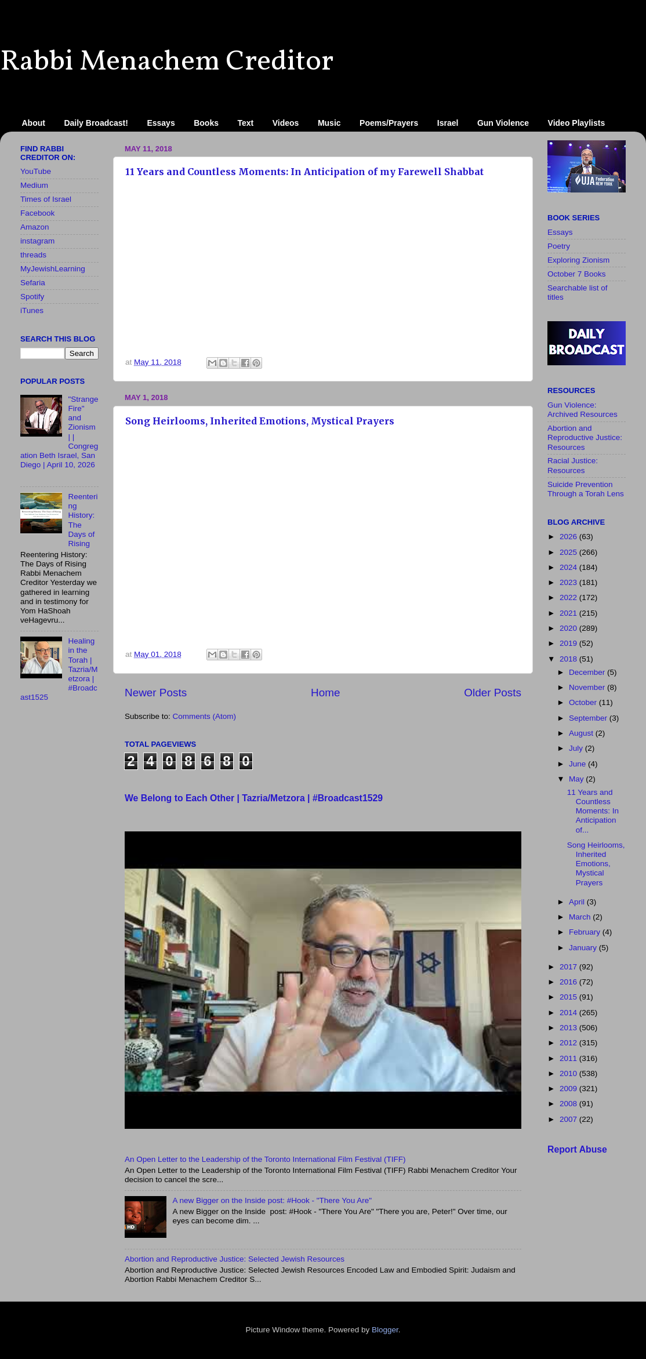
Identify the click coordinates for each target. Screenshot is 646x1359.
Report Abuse (577, 1149)
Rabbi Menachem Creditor (166, 62)
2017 (569, 966)
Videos (286, 123)
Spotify (32, 296)
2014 (569, 1012)
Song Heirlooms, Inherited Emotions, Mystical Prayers (259, 421)
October (584, 702)
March (581, 917)
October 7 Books (576, 274)
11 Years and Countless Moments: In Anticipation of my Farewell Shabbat (304, 171)
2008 (569, 1103)
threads (33, 254)
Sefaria (32, 282)
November (588, 687)
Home (325, 692)
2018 (569, 659)
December (588, 672)
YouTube (35, 171)
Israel (448, 123)
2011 (569, 1058)
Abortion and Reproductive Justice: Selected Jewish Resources (234, 1259)
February (586, 932)
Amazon (34, 227)
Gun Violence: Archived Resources (582, 410)
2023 (569, 582)
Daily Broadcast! (96, 123)
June (578, 764)
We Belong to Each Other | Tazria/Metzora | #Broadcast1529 (254, 798)
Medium (34, 185)
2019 (569, 643)
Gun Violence (503, 123)
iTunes (31, 310)
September (589, 718)
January (584, 947)
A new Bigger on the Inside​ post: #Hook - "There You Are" (272, 1200)
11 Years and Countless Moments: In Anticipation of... (593, 811)
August (582, 733)
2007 (569, 1119)
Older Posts (492, 692)
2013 (569, 1027)
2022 (569, 597)
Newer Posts (156, 692)
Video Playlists (576, 123)
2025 (569, 552)
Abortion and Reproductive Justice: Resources (584, 437)
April (578, 901)
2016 (569, 982)
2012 (569, 1042)
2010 (569, 1073)
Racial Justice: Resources (572, 465)
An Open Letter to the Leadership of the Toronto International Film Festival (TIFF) (265, 1159)
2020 (569, 628)
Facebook (37, 213)
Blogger (385, 1329)
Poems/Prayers (389, 123)
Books (206, 123)
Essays (161, 123)
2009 (569, 1088)
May (577, 779)
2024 (569, 567)
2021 (569, 613)
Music (329, 123)
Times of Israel (45, 199)
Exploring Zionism (578, 260)
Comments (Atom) (205, 716)
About (33, 123)
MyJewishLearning (52, 268)
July (577, 748)
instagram (37, 241)
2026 (569, 536)
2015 (569, 997)
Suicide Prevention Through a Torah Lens (585, 489)
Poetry (558, 246)
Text (246, 123)
